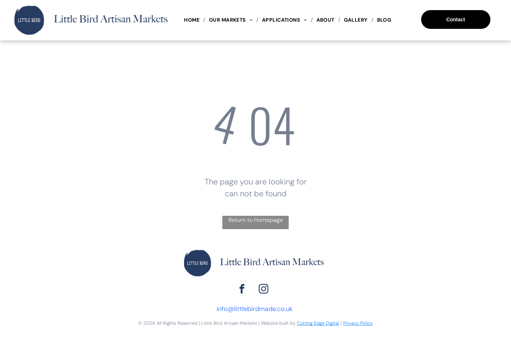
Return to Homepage (255, 220)
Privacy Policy (358, 323)
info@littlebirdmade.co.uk (255, 309)
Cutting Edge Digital (318, 323)
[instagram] (264, 290)
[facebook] (242, 290)
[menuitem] (192, 20)
